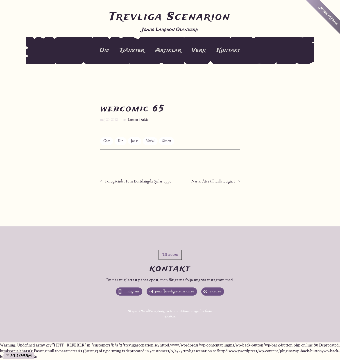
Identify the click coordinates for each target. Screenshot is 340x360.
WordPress (148, 311)
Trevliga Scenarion (170, 17)
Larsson (133, 120)
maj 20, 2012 (109, 120)
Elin (120, 141)
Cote (106, 141)
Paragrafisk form (200, 311)
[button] (170, 255)
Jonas (134, 141)
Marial (150, 141)
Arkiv (145, 120)
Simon (166, 141)
